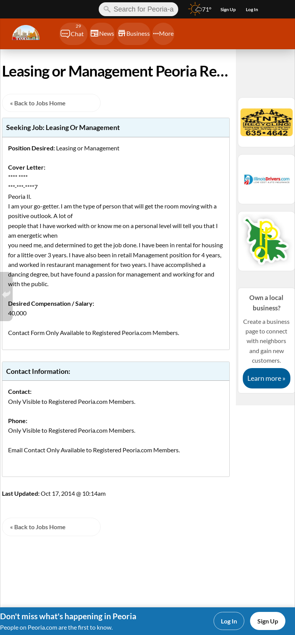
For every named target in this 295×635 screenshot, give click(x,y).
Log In (229, 621)
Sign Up (267, 621)
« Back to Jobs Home (38, 103)
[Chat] (73, 34)
